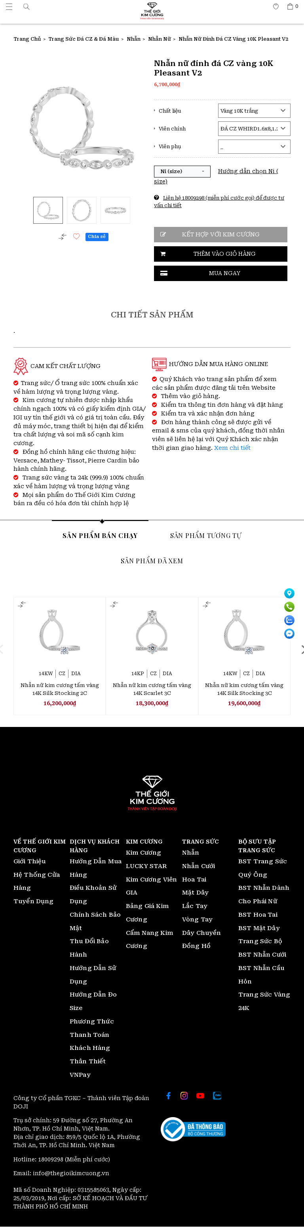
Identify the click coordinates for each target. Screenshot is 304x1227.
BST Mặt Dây (259, 928)
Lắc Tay (194, 906)
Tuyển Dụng (33, 901)
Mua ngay (224, 273)
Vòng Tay (197, 919)
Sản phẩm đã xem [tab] (152, 560)
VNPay (80, 1075)
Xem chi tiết (232, 448)
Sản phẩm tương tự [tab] (205, 535)
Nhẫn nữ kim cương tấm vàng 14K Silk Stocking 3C (244, 689)
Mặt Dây (195, 893)
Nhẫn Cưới (198, 866)
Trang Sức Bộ (260, 941)
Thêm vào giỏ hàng (225, 254)
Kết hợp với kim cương (221, 234)
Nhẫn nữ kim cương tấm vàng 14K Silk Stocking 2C (60, 689)
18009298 (51, 1160)
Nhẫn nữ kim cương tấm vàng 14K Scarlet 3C (152, 689)
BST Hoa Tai (257, 915)
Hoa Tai (194, 879)
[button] (26, 6)
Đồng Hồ (196, 946)
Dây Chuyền (201, 933)
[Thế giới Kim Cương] (9, 6)
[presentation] (6, 650)
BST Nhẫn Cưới (262, 955)
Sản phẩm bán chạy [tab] (100, 535)
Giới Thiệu (29, 861)
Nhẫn (191, 853)
